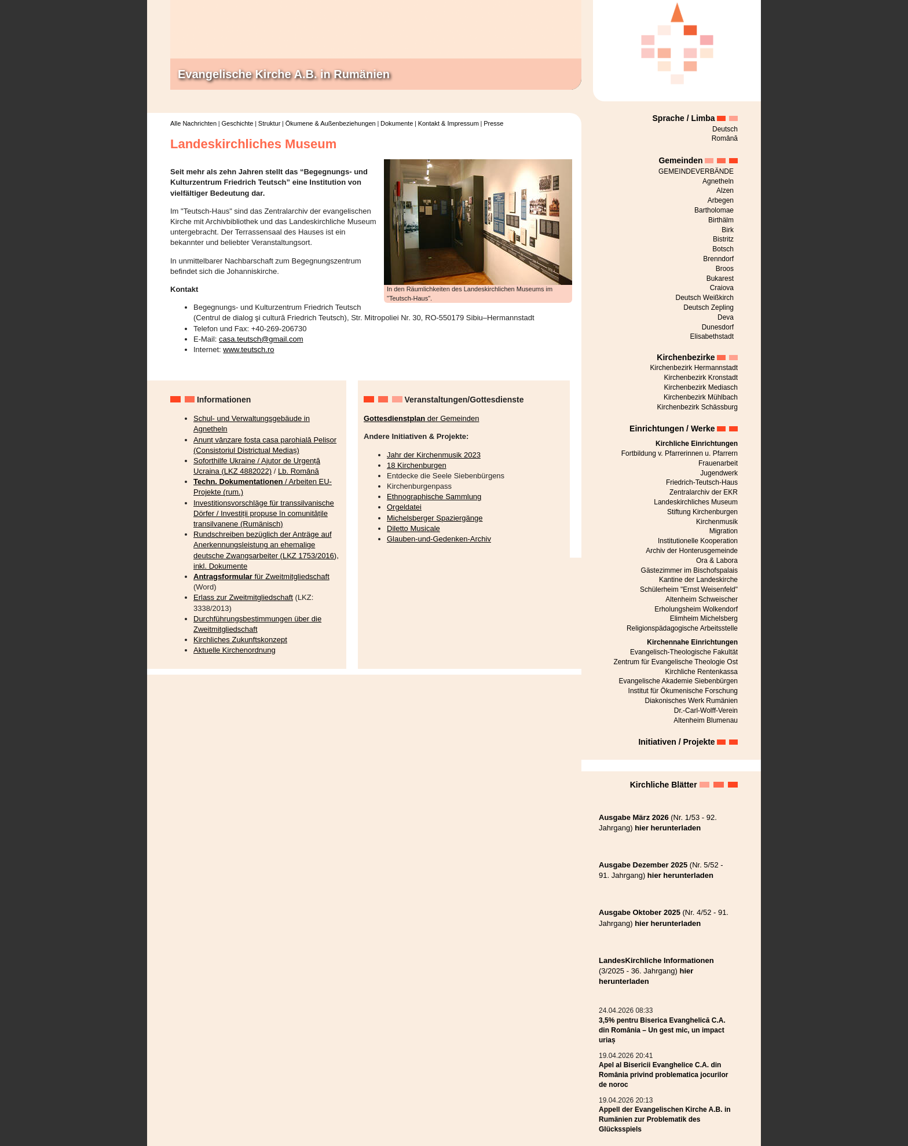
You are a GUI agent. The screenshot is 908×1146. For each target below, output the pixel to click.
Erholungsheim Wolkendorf (696, 609)
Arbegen (721, 200)
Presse (493, 123)
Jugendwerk (719, 473)
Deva (725, 317)
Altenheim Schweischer (701, 599)
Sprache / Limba (684, 118)
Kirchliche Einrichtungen (697, 444)
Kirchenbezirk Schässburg (697, 407)
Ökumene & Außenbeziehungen (330, 123)
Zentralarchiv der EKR (703, 492)
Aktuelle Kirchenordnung (234, 650)
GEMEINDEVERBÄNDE (696, 171)
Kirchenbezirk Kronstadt (701, 378)
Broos (725, 269)
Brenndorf (718, 259)
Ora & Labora (717, 560)
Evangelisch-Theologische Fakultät (684, 652)
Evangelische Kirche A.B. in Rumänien (284, 74)
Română (725, 138)
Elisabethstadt (712, 336)
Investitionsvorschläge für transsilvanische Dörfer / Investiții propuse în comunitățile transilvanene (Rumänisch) (263, 513)
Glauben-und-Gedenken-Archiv (439, 538)
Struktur (269, 123)
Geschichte (237, 123)
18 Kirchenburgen (416, 465)
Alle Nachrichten (193, 123)
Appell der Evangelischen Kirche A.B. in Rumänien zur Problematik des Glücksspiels (665, 1119)
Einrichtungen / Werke (672, 428)
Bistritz (723, 239)
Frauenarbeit (718, 463)
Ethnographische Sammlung (434, 496)
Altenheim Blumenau (705, 720)
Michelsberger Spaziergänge (434, 518)
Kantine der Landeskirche (698, 580)
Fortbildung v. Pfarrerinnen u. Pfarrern (679, 453)
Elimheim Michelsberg (704, 618)
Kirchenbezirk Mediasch (701, 387)
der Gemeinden (421, 418)
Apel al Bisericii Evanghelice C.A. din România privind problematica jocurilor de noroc (663, 1075)
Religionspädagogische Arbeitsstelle (682, 628)
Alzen (725, 190)
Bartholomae (714, 210)
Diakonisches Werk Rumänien (691, 701)
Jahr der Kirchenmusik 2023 (434, 455)
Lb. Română (298, 471)
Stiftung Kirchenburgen (702, 512)
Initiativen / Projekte (676, 741)
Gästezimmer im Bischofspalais (689, 570)
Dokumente (396, 123)
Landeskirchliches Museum (696, 502)
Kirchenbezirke (686, 357)
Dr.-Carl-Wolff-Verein (706, 710)
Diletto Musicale (413, 528)
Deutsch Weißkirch (705, 298)
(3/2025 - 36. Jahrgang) (656, 971)
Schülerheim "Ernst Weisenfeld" (689, 589)
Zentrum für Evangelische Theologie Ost (675, 662)
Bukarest (720, 278)
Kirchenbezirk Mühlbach (701, 397)
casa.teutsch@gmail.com (261, 339)
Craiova (722, 288)
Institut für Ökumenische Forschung (683, 691)
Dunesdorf (718, 327)
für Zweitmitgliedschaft (261, 576)
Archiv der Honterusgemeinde (692, 551)
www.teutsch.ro (248, 349)
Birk (728, 230)
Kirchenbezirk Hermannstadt (694, 368)
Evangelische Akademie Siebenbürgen (678, 681)
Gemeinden (680, 160)
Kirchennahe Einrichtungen (692, 642)
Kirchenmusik (717, 522)
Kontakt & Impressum (448, 123)
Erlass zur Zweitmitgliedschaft (243, 597)
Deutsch (725, 129)
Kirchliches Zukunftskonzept (240, 639)
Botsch (723, 249)
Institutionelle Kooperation (698, 541)
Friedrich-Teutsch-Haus (702, 482)
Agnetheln (718, 181)
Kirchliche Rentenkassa (701, 672)
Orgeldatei (404, 507)
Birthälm (721, 220)
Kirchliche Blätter (663, 784)
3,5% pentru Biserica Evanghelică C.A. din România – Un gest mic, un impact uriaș (662, 1030)
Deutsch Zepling (708, 307)
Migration (723, 531)
